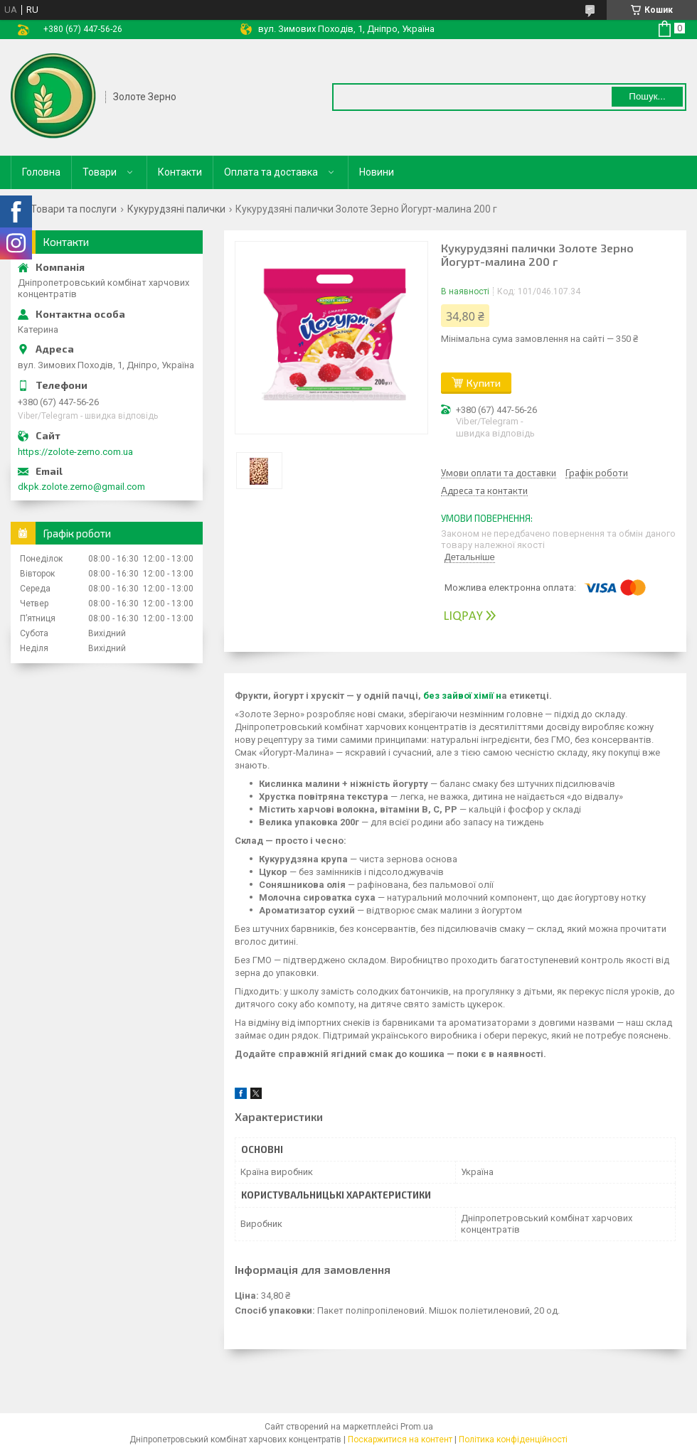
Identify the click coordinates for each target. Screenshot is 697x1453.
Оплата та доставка (271, 172)
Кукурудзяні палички (176, 209)
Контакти (180, 172)
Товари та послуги (74, 209)
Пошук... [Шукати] (647, 96)
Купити (484, 383)
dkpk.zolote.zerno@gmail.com (81, 486)
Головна (41, 172)
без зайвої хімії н (461, 695)
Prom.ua (416, 1427)
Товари (100, 172)
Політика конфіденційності (513, 1439)
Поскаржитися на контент (400, 1439)
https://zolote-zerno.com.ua (75, 451)
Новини (376, 172)
